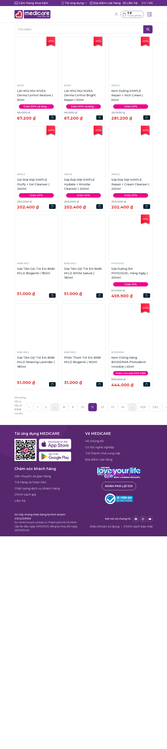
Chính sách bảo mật (138, 526)
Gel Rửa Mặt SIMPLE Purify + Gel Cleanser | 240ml (33, 184)
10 (82, 407)
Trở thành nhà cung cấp (102, 453)
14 (122, 407)
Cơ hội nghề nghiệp (99, 447)
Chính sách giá (25, 494)
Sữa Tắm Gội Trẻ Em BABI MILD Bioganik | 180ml (36, 271)
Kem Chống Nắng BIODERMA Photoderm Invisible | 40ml (128, 362)
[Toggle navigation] (149, 14)
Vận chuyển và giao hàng (32, 476)
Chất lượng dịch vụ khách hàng (37, 488)
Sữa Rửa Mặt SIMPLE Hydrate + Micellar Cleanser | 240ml (79, 184)
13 (112, 407)
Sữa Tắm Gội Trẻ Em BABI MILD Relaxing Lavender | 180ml (36, 362)
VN (150, 3)
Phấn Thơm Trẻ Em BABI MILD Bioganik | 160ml (82, 360)
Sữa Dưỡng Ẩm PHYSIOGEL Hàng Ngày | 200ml (129, 273)
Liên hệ (20, 501)
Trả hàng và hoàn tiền (30, 482)
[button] (132, 14)
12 (102, 407)
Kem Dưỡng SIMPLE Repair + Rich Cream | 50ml (127, 95)
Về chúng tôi (94, 441)
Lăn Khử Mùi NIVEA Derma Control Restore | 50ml (35, 95)
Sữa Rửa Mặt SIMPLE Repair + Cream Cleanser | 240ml (130, 184)
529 (142, 407)
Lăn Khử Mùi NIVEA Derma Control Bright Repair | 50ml (80, 95)
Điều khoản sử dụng (104, 526)
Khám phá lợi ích (119, 486)
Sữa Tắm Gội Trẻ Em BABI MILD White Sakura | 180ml (83, 273)
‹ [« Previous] (29, 407)
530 (155, 407)
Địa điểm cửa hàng (98, 459)
